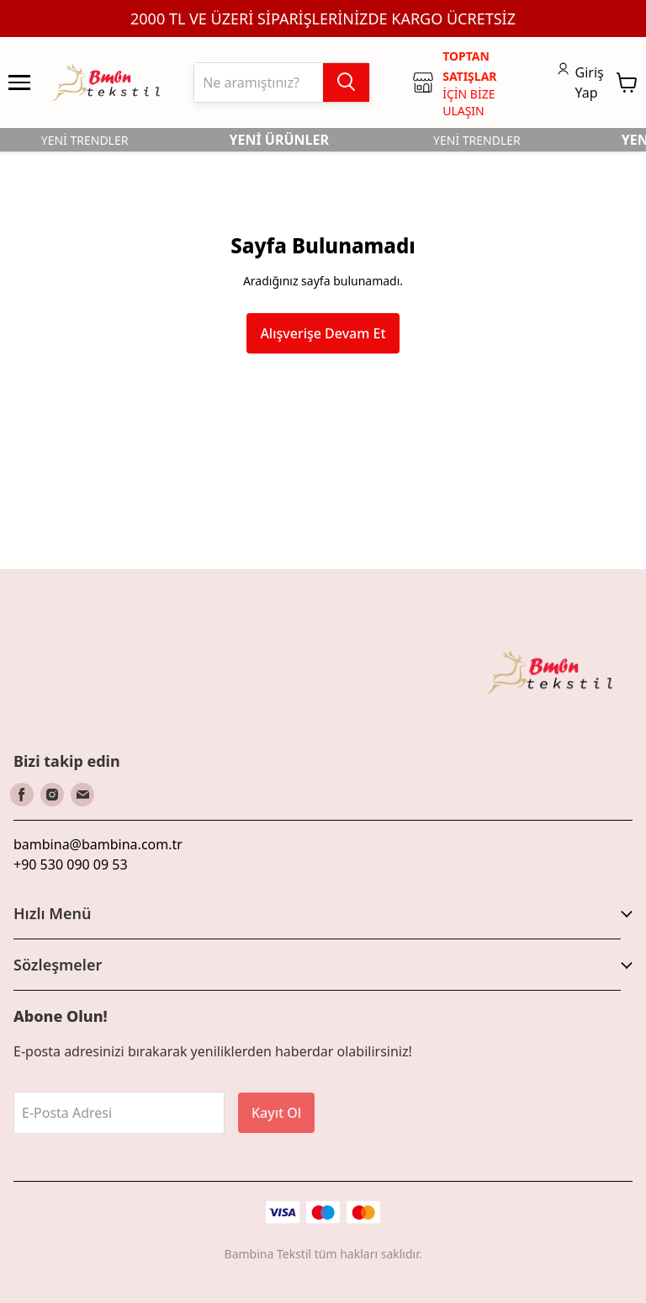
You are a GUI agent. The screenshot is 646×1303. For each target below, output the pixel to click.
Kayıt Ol (276, 1113)
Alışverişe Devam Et (322, 333)
